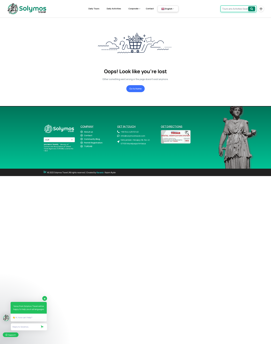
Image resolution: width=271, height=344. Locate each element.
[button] (261, 9)
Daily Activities (114, 8)
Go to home (135, 88)
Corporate (134, 8)
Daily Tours (93, 8)
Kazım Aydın (110, 172)
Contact (150, 8)
